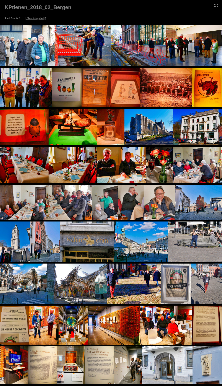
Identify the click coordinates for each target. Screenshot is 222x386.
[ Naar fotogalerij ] (35, 18)
